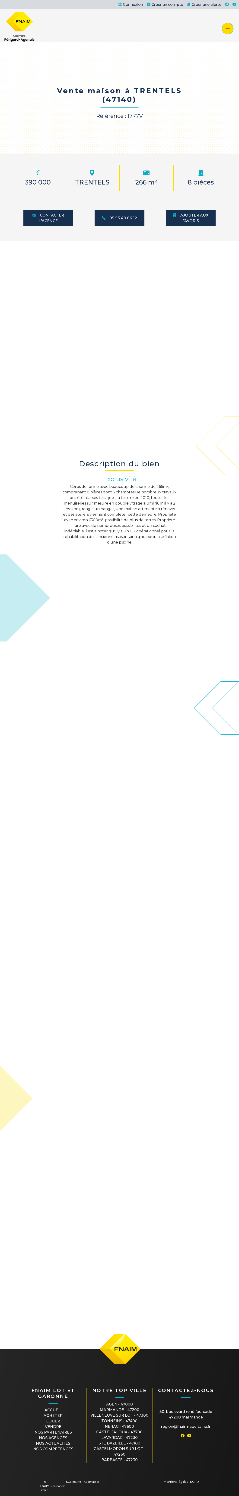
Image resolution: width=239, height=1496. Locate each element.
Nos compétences (53, 1449)
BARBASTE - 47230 (119, 1460)
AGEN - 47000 (119, 1404)
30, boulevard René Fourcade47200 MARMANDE (185, 1414)
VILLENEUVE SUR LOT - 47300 (119, 1415)
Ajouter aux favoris (190, 218)
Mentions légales (176, 1481)
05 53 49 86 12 (119, 218)
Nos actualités (53, 1443)
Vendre (53, 1427)
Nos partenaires (53, 1432)
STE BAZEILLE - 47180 (119, 1443)
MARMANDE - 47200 (119, 1410)
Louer (53, 1421)
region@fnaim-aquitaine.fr (185, 1426)
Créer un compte (165, 4)
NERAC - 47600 (119, 1426)
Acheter (53, 1415)
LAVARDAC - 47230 (119, 1437)
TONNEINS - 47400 (119, 1421)
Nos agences (53, 1438)
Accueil (53, 1410)
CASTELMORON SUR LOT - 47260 (119, 1452)
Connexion (130, 4)
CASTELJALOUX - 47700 (119, 1432)
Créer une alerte (204, 4)
